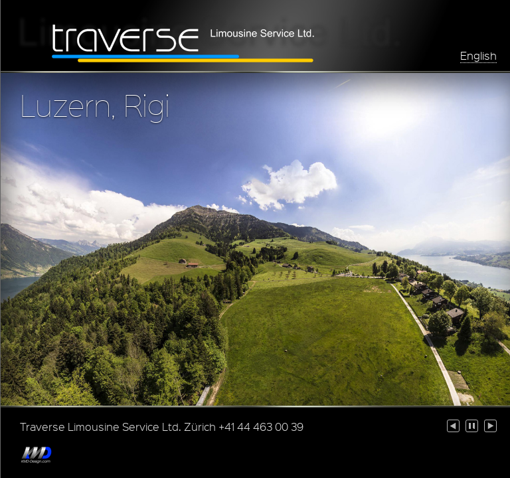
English (478, 55)
